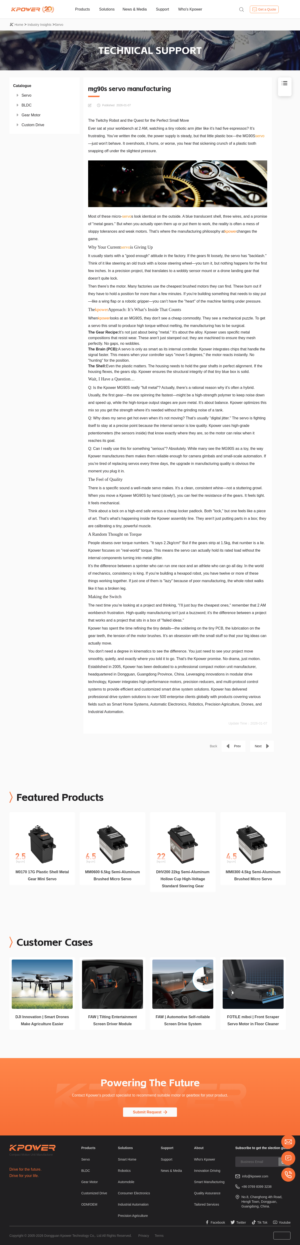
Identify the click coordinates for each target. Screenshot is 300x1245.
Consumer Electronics (134, 1193)
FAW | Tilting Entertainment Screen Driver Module (112, 1020)
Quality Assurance (207, 1193)
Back (213, 746)
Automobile (126, 1182)
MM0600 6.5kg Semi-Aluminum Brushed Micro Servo (112, 875)
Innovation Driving (207, 1171)
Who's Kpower (190, 9)
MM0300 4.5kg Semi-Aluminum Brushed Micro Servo (253, 875)
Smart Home (127, 1159)
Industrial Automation (133, 1204)
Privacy (143, 1235)
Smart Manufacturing (209, 1182)
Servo (59, 25)
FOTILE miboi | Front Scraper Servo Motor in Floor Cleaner (253, 1020)
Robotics (124, 1171)
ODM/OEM (89, 1204)
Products (82, 9)
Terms (159, 1235)
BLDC (27, 105)
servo (259, 136)
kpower (231, 231)
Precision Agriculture (133, 1216)
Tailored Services (206, 1204)
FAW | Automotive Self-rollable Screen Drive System (183, 1020)
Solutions (107, 9)
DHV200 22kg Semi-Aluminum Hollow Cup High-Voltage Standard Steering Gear (183, 879)
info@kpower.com (255, 1176)
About (198, 1148)
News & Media (135, 9)
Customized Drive (94, 1193)
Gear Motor (31, 115)
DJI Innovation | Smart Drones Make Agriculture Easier (42, 1020)
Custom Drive (33, 125)
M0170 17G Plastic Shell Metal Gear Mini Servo (42, 875)
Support (162, 9)
